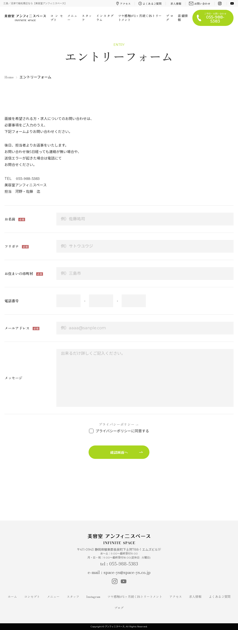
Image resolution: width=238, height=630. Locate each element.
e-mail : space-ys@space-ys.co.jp (119, 572)
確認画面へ (119, 452)
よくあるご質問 (150, 3)
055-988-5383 (28, 178)
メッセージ (13, 377)
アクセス (123, 3)
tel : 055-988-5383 (119, 563)
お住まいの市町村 (19, 273)
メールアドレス (17, 328)
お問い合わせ (199, 3)
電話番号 (11, 300)
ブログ (169, 17)
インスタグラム (105, 17)
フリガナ (12, 246)
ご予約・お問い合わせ (215, 18)
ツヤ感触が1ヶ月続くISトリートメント (140, 17)
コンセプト (56, 17)
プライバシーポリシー (116, 424)
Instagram (93, 596)
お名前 (10, 219)
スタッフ (86, 17)
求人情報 (175, 3)
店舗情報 (183, 17)
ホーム (12, 596)
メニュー (72, 17)
